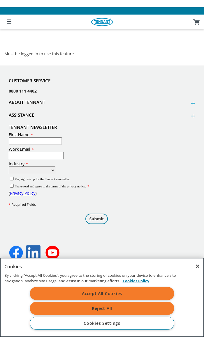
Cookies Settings (102, 323)
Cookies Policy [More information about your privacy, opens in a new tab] (136, 280)
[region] (102, 297)
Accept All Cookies (102, 293)
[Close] (197, 266)
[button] (192, 103)
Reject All (102, 308)
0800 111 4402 (23, 91)
